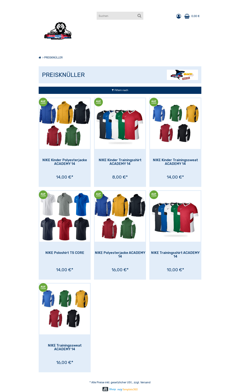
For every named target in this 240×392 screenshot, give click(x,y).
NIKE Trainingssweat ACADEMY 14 (65, 347)
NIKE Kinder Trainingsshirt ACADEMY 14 (120, 162)
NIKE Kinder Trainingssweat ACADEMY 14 (175, 162)
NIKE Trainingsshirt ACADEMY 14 (175, 254)
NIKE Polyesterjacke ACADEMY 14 (120, 254)
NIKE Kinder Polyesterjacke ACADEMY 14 (64, 162)
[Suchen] (139, 16)
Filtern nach (120, 90)
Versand (145, 382)
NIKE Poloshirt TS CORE (64, 253)
